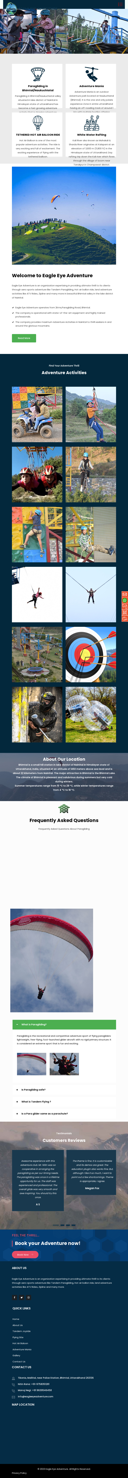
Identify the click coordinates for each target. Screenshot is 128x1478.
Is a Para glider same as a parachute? (44, 1113)
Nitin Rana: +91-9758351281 (33, 1384)
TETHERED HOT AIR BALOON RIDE (38, 135)
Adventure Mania (91, 86)
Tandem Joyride (22, 1331)
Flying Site (18, 1337)
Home (16, 1319)
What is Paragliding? (34, 1024)
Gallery (16, 1355)
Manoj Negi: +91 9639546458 (35, 1390)
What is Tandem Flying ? (36, 1101)
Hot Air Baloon (20, 1343)
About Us (18, 1325)
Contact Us (19, 1361)
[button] (56, 1225)
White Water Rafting (91, 135)
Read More (24, 338)
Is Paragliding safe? (33, 1089)
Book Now (25, 1254)
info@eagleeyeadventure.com (35, 1396)
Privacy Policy (19, 1473)
